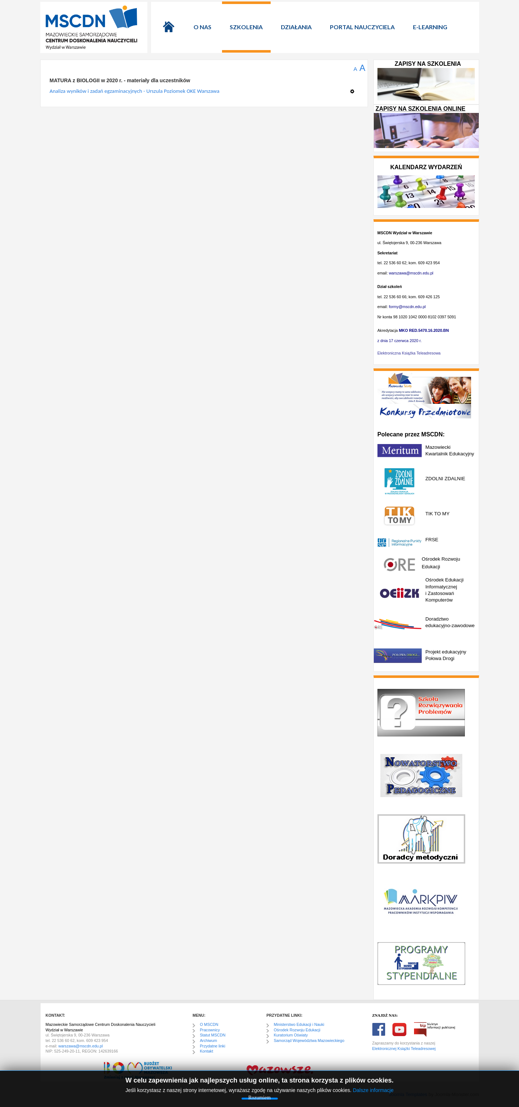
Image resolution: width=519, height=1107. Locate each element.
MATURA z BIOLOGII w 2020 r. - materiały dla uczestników (120, 80)
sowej (431, 1048)
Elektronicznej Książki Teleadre (399, 1048)
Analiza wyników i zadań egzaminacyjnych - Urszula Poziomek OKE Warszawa (134, 91)
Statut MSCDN (213, 1035)
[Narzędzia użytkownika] (354, 88)
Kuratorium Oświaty (291, 1035)
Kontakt (206, 1051)
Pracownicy (210, 1030)
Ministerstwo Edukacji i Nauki (299, 1024)
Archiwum (208, 1040)
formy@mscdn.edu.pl (407, 306)
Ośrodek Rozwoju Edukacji (297, 1030)
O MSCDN (209, 1024)
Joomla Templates (408, 1094)
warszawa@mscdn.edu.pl (411, 273)
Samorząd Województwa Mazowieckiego (309, 1040)
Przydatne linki (212, 1046)
